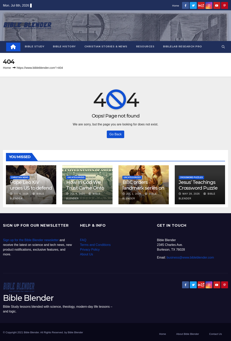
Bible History (64, 46)
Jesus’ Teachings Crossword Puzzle (198, 185)
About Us (86, 254)
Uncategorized (75, 177)
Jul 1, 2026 (133, 193)
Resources (145, 46)
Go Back (115, 134)
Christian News (19, 177)
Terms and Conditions (95, 244)
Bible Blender (28, 298)
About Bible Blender (187, 333)
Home (175, 5)
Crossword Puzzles (191, 177)
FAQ (83, 240)
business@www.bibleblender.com (190, 257)
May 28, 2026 (191, 193)
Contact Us (215, 333)
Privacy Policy (90, 249)
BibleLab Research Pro (182, 46)
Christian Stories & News (105, 46)
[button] (223, 47)
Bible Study (34, 46)
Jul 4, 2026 (21, 193)
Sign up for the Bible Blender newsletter (31, 240)
